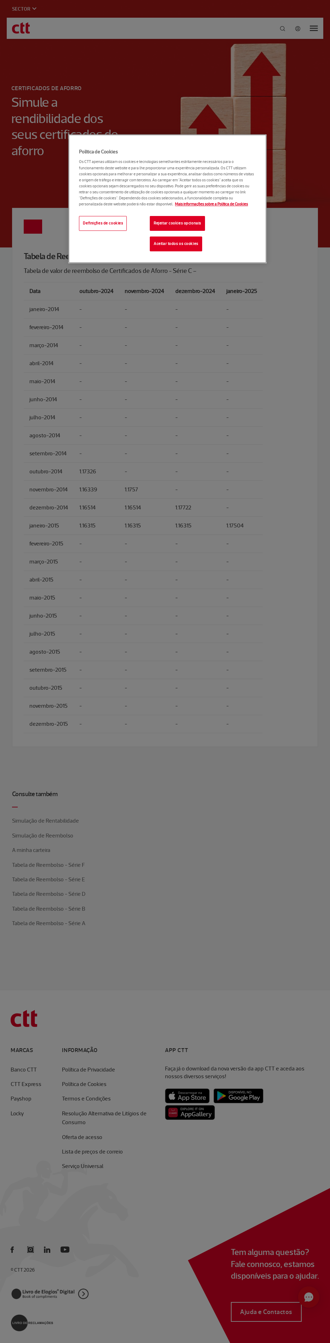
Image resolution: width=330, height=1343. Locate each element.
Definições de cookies (103, 223)
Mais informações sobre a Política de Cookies (211, 204)
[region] (167, 198)
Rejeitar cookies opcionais (177, 223)
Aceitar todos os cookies (176, 243)
